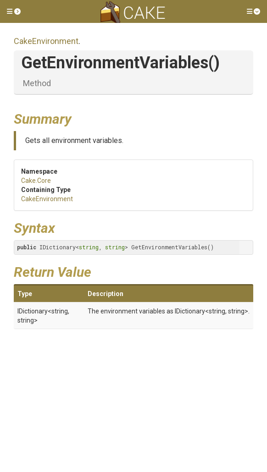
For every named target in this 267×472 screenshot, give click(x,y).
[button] (14, 11)
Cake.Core (36, 180)
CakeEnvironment (46, 41)
